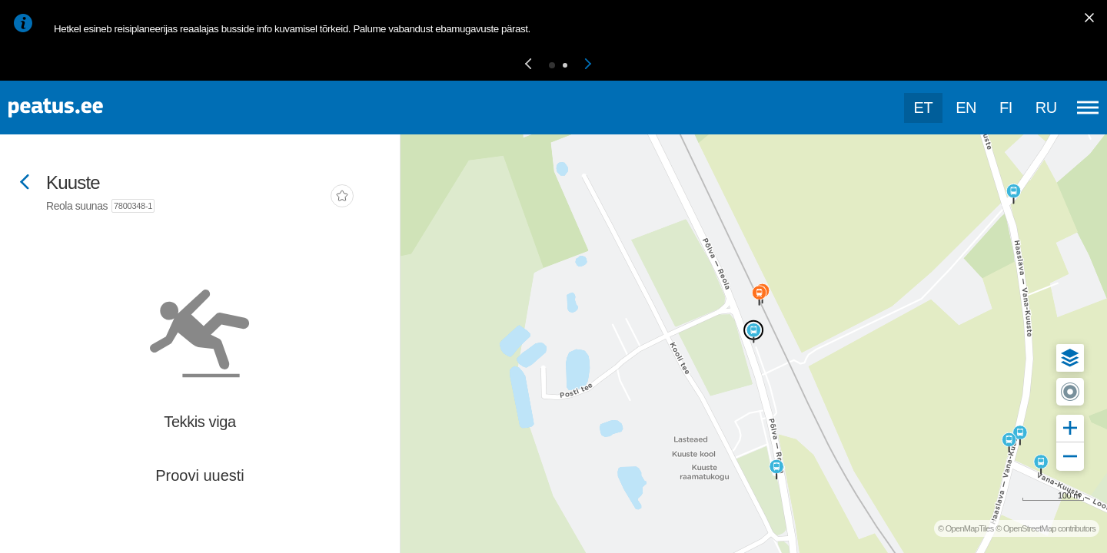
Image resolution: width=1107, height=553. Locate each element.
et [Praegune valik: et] (923, 107)
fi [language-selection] (1005, 107)
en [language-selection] (966, 107)
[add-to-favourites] (342, 197)
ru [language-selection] (1046, 107)
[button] (528, 65)
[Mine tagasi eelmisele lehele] (24, 183)
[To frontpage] (88, 108)
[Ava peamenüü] (1088, 107)
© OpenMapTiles (966, 528)
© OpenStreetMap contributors (1045, 528)
